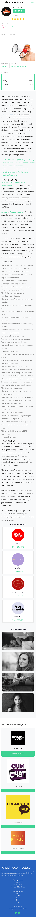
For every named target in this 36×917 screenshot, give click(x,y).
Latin (18, 898)
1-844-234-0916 (18, 547)
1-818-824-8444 (18, 754)
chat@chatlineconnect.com (18, 909)
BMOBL (4, 66)
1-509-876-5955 (19, 11)
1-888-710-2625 (18, 596)
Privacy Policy (18, 885)
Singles (18, 893)
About (18, 883)
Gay (18, 902)
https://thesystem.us (18, 66)
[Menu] (32, 2)
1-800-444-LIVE (18, 571)
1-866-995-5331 (18, 620)
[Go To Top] (32, 913)
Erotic (18, 896)
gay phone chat (7, 115)
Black (18, 900)
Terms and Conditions (18, 887)
